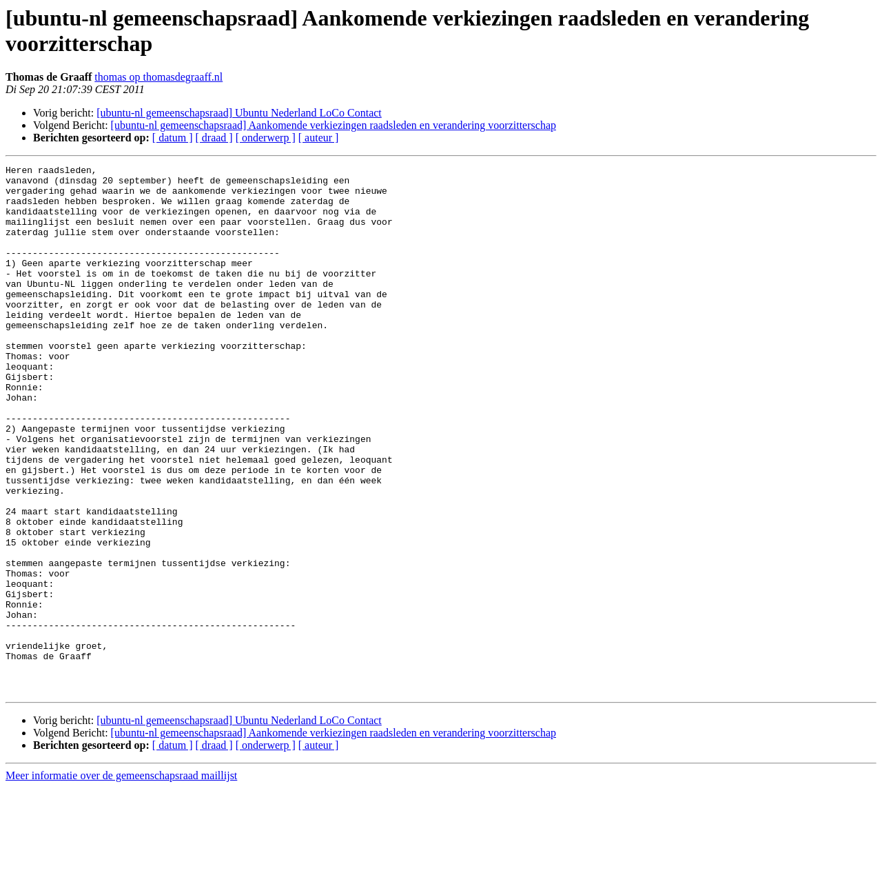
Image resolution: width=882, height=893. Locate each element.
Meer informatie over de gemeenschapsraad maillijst (121, 881)
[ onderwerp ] (266, 137)
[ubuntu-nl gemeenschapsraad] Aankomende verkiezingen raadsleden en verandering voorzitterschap (333, 125)
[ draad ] (214, 137)
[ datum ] (172, 137)
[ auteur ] (318, 137)
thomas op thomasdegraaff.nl (158, 77)
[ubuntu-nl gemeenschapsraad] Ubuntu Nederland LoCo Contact (239, 113)
